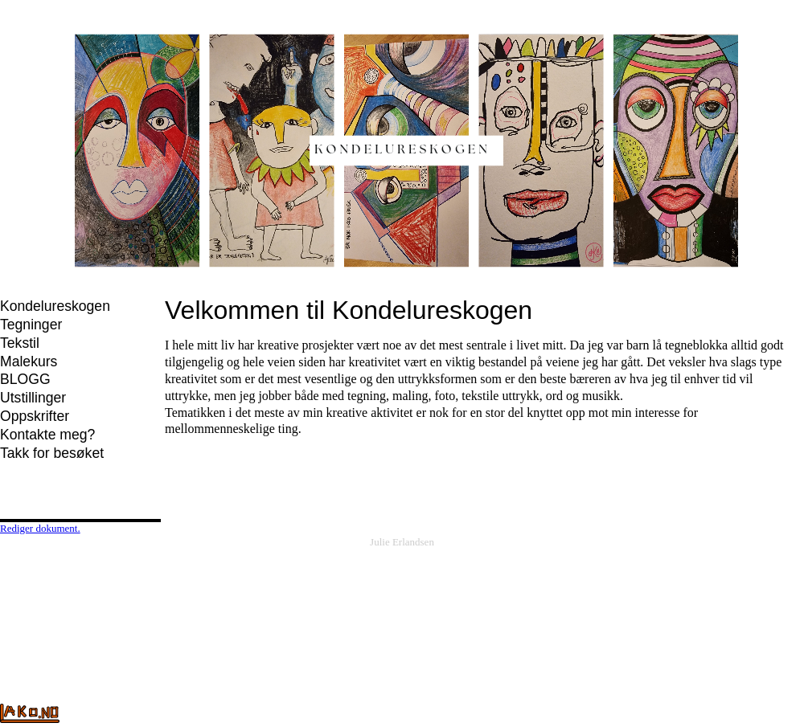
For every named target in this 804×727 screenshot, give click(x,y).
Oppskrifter (34, 416)
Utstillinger (33, 398)
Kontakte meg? (47, 435)
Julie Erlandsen (402, 542)
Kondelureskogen (55, 306)
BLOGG (25, 379)
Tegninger (31, 325)
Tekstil (19, 343)
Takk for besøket (52, 453)
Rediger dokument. (40, 528)
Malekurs (28, 361)
